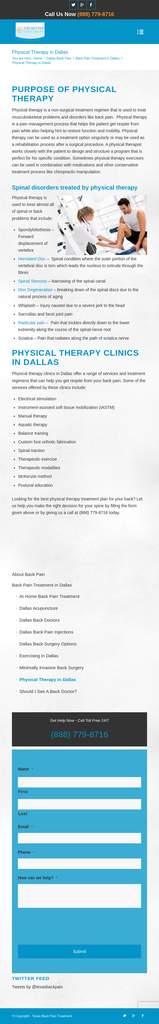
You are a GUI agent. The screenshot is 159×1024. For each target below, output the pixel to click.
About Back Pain (28, 574)
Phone (26, 852)
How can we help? (38, 878)
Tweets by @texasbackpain (37, 986)
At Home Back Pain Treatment (49, 596)
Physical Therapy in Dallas (40, 52)
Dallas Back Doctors (39, 620)
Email (25, 827)
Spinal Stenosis (32, 281)
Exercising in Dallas (38, 655)
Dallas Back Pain (59, 58)
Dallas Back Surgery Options (48, 643)
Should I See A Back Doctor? (48, 691)
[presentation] (63, 925)
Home (38, 58)
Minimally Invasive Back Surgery (51, 667)
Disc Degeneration (35, 289)
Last (22, 814)
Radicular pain (31, 322)
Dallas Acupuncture (38, 608)
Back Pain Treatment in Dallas (97, 58)
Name (25, 769)
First (23, 792)
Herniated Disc (32, 258)
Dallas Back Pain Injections (46, 631)
